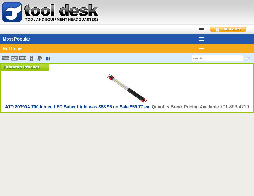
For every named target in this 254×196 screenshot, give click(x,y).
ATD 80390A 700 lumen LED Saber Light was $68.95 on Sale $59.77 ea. (78, 107)
